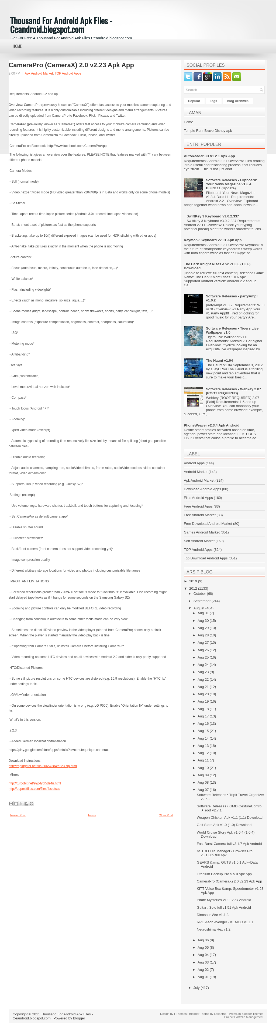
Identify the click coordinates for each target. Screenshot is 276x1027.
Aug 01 (204, 977)
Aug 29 (204, 628)
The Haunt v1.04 (219, 360)
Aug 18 (204, 709)
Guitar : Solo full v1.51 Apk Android (224, 907)
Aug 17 (204, 716)
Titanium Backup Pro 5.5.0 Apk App (224, 874)
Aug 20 (204, 694)
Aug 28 (204, 635)
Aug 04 (204, 955)
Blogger (79, 1018)
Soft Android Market (199, 541)
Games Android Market (202, 532)
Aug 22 (204, 679)
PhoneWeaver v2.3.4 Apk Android (211, 425)
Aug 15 (204, 731)
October (200, 594)
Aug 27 (204, 642)
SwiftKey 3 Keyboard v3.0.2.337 (213, 216)
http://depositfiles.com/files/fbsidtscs (34, 789)
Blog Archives (238, 101)
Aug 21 (204, 687)
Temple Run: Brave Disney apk (208, 131)
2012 (193, 588)
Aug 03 (204, 962)
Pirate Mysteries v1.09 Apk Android (224, 900)
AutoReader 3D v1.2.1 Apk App (209, 156)
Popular (194, 101)
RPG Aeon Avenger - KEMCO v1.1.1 (225, 922)
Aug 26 (204, 650)
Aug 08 (204, 782)
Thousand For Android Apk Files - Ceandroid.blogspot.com (61, 24)
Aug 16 (204, 723)
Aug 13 (204, 746)
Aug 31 (204, 613)
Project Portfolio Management (243, 1017)
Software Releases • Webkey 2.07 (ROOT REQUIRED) (233, 391)
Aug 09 (204, 775)
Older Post (166, 815)
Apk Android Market (39, 73)
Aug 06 (204, 940)
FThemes (180, 1013)
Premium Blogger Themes (246, 1013)
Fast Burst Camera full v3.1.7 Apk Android (229, 844)
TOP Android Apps (68, 73)
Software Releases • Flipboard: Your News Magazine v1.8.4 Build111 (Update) (231, 184)
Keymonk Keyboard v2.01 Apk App (213, 240)
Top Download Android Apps (206, 558)
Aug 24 (204, 665)
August (199, 608)
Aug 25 (204, 657)
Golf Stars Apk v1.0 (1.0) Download (224, 825)
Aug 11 (204, 760)
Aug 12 (204, 753)
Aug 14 (204, 738)
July (197, 988)
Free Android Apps (198, 506)
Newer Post (18, 815)
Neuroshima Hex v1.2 (213, 929)
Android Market (196, 472)
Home (17, 46)
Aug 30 (204, 621)
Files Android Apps (198, 498)
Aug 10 (204, 768)
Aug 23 (204, 672)
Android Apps (194, 463)
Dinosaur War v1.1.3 (213, 915)
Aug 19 (204, 701)
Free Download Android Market (208, 524)
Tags (213, 101)
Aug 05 (204, 947)
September (203, 601)
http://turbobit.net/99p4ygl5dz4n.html (35, 783)
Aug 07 (204, 790)
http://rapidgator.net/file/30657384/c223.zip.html (43, 766)
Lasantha (220, 1013)
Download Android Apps (202, 489)
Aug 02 (204, 970)
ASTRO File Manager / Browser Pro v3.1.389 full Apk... (225, 853)
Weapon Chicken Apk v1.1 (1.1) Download (230, 817)
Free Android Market (200, 515)
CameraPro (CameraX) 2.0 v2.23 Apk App (71, 65)
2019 (193, 581)
